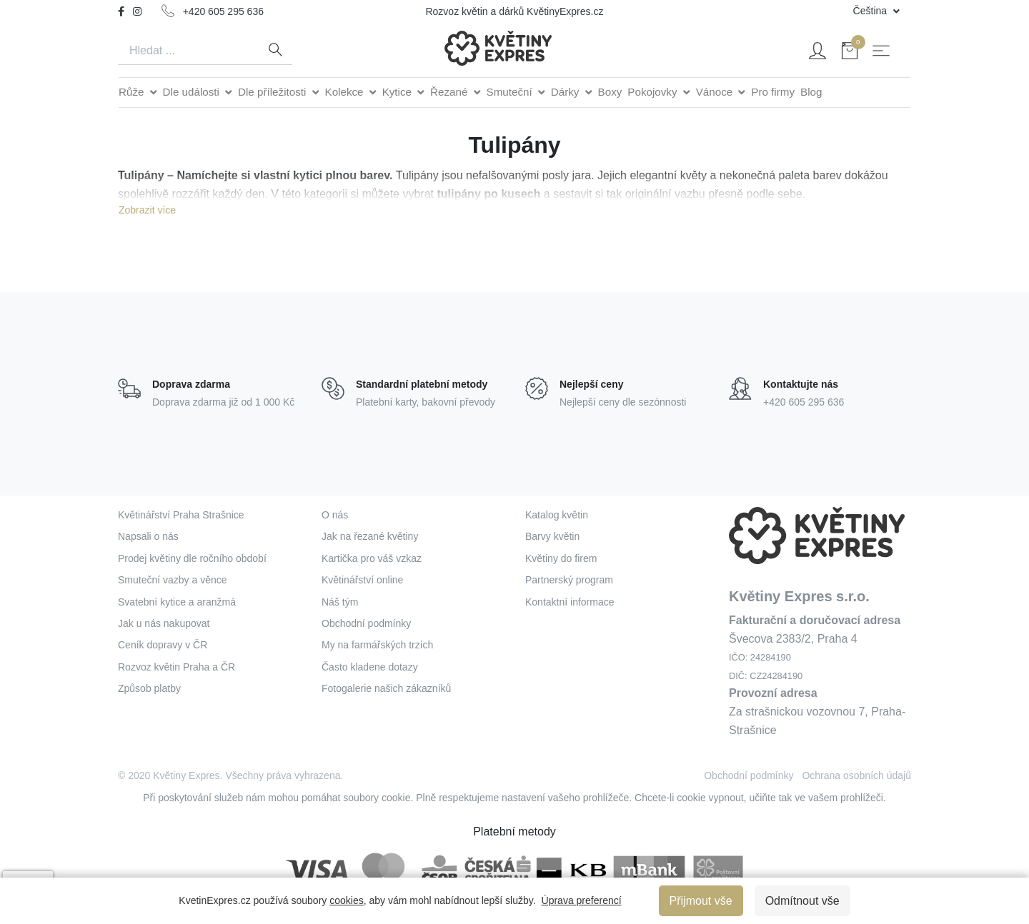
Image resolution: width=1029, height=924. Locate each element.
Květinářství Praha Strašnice (181, 515)
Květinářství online (362, 580)
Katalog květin (556, 515)
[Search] (188, 50)
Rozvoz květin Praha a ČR (176, 667)
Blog (811, 92)
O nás (335, 515)
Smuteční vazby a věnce (172, 580)
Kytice (398, 92)
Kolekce (346, 92)
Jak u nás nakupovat (163, 623)
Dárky (566, 92)
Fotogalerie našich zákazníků (386, 688)
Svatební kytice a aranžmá (177, 602)
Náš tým (340, 602)
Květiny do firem (561, 558)
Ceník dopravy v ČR (162, 645)
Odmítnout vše (802, 901)
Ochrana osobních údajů (856, 775)
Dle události (193, 92)
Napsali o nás (148, 536)
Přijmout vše (701, 901)
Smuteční (511, 92)
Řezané (450, 92)
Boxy (610, 92)
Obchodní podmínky (366, 623)
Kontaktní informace (570, 602)
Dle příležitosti (273, 92)
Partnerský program (569, 580)
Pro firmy (773, 92)
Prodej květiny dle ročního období (192, 558)
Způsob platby (149, 688)
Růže (133, 92)
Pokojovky (653, 92)
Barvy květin (552, 536)
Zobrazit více (147, 210)
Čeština (871, 10)
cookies (346, 900)
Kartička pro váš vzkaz (372, 558)
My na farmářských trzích (377, 645)
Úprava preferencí (582, 900)
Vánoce (716, 92)
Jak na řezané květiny (370, 536)
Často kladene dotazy (370, 667)
